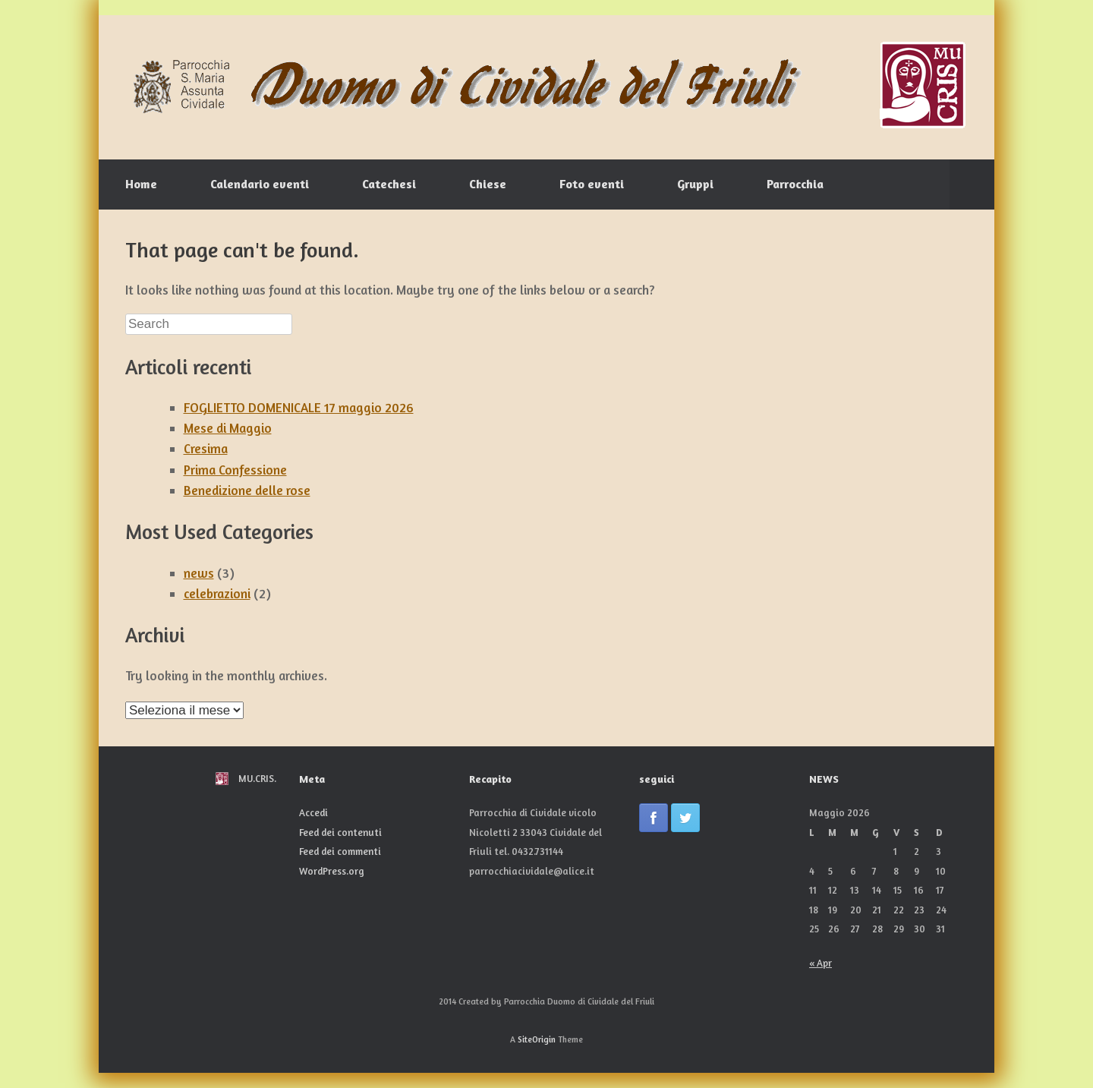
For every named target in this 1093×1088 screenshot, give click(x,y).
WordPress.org (331, 871)
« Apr (820, 963)
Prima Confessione (235, 470)
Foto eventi (591, 183)
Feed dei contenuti (340, 832)
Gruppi (695, 183)
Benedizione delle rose (247, 490)
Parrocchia (795, 183)
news (199, 573)
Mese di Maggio (228, 428)
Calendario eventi (259, 183)
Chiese (487, 183)
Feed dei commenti (340, 851)
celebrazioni (217, 593)
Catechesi (389, 183)
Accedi (313, 812)
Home (141, 183)
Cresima (206, 448)
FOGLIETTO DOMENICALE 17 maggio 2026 (299, 407)
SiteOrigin (537, 1039)
